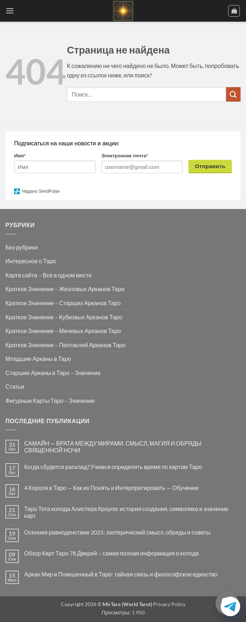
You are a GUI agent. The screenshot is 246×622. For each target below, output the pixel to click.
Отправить (210, 166)
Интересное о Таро (30, 260)
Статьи (14, 386)
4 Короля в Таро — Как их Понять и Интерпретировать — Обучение (111, 487)
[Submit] (233, 94)
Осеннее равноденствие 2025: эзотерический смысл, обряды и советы (117, 532)
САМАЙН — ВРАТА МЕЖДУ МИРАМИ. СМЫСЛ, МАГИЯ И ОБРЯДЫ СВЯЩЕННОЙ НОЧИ (112, 446)
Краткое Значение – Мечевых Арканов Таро (63, 330)
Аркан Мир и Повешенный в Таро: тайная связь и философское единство (120, 574)
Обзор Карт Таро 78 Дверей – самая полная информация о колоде (111, 553)
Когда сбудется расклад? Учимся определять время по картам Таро (113, 466)
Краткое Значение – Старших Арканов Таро (63, 302)
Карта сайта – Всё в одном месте (48, 275)
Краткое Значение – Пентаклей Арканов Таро (65, 344)
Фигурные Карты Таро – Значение (50, 400)
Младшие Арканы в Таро (38, 358)
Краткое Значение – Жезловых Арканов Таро (65, 288)
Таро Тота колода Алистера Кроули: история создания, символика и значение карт (126, 512)
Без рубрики (21, 247)
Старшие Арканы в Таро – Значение (53, 372)
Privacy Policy (168, 604)
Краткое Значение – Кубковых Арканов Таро (63, 317)
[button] (9, 11)
